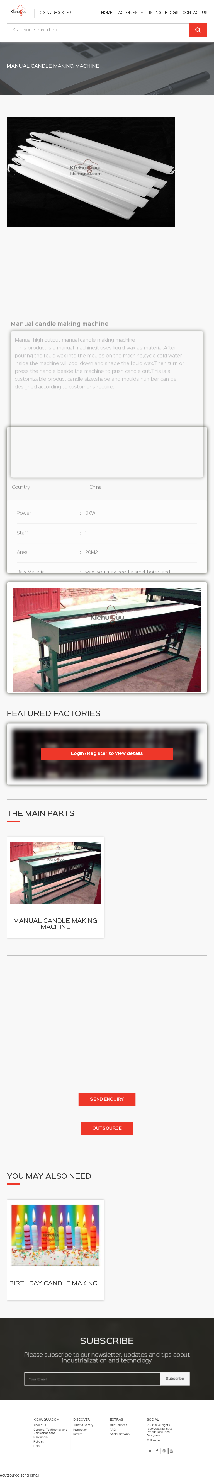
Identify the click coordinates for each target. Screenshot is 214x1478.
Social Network (112, 1435)
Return (94, 1435)
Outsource (106, 1129)
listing (154, 12)
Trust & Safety (96, 1431)
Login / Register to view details (107, 754)
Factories (130, 12)
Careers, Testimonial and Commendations (81, 1434)
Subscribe (148, 1371)
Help (75, 1440)
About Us (77, 1431)
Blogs (171, 12)
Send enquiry (107, 1100)
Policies (76, 1438)
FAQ (109, 1433)
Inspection (95, 1433)
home (107, 12)
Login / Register (54, 12)
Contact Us (195, 12)
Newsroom (77, 1436)
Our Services (112, 1431)
